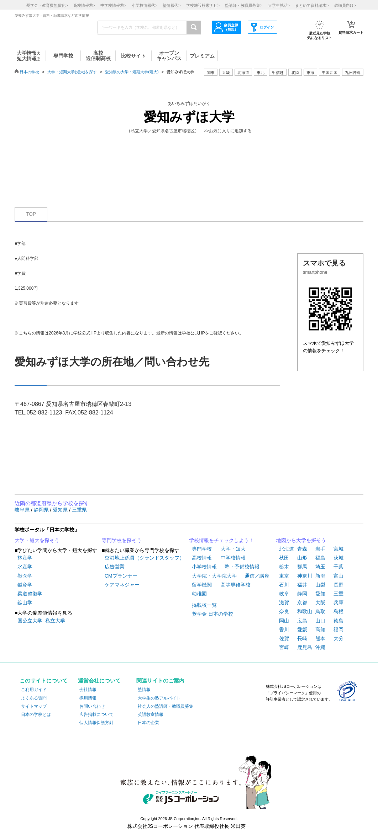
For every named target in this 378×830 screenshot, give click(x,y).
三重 (338, 593)
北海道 (243, 72)
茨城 (338, 558)
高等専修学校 (236, 585)
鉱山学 (24, 602)
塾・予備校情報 (242, 566)
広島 (302, 620)
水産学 (24, 566)
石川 (284, 585)
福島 (320, 558)
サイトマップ (34, 706)
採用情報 (87, 698)
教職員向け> (345, 5)
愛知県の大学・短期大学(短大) (131, 72)
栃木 (284, 566)
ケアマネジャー (122, 585)
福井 (302, 585)
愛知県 (61, 510)
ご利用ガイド (34, 689)
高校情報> (84, 5)
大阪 (320, 602)
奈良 (284, 611)
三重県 (79, 510)
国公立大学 (29, 620)
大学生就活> (279, 5)
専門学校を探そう (122, 540)
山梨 (320, 585)
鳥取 (320, 611)
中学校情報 (233, 558)
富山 (338, 576)
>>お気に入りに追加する (228, 130)
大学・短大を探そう (37, 540)
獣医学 (24, 576)
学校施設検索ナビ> (203, 5)
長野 (338, 585)
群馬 (302, 566)
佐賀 (284, 638)
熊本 (320, 638)
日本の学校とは (36, 714)
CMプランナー (121, 576)
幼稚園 (199, 593)
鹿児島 (304, 647)
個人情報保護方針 (96, 722)
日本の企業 (148, 722)
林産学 (24, 558)
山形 (302, 558)
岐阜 (284, 593)
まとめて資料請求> (312, 5)
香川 (284, 629)
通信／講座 (257, 576)
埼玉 (320, 566)
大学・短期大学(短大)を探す (72, 72)
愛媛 (302, 629)
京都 (302, 602)
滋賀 (284, 602)
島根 (338, 611)
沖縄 (320, 647)
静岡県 (42, 510)
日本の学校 (29, 72)
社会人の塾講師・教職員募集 (165, 706)
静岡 (302, 593)
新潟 (320, 576)
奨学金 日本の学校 (212, 614)
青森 (302, 549)
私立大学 (55, 620)
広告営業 (115, 566)
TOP (31, 214)
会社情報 (87, 689)
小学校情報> (144, 5)
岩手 (320, 549)
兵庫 (338, 602)
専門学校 (202, 549)
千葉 (338, 566)
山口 (320, 620)
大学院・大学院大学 (214, 576)
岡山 (284, 620)
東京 (284, 576)
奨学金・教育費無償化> (47, 5)
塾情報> (171, 5)
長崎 (302, 638)
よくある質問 (34, 698)
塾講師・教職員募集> (243, 5)
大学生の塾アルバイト (159, 698)
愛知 (320, 593)
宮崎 (284, 647)
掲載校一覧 (204, 605)
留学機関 (202, 585)
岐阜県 (23, 510)
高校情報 (202, 558)
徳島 (338, 620)
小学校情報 (204, 566)
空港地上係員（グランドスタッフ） (144, 558)
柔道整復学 (29, 593)
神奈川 (304, 576)
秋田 (284, 558)
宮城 (338, 549)
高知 (320, 629)
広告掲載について (96, 714)
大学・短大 (233, 549)
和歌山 (304, 611)
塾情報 (144, 689)
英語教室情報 (150, 714)
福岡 (338, 629)
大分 (338, 638)
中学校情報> (113, 5)
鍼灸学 (24, 585)
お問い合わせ (92, 706)
